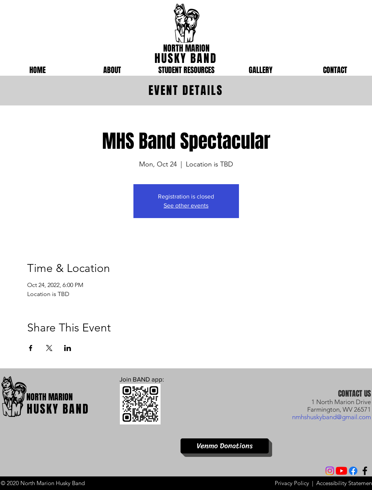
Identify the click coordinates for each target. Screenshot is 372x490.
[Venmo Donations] (225, 445)
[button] (112, 70)
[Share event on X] (49, 348)
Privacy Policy (292, 483)
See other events (186, 205)
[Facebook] (353, 470)
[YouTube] (341, 470)
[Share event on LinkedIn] (67, 348)
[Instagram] (329, 470)
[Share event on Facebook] (30, 348)
